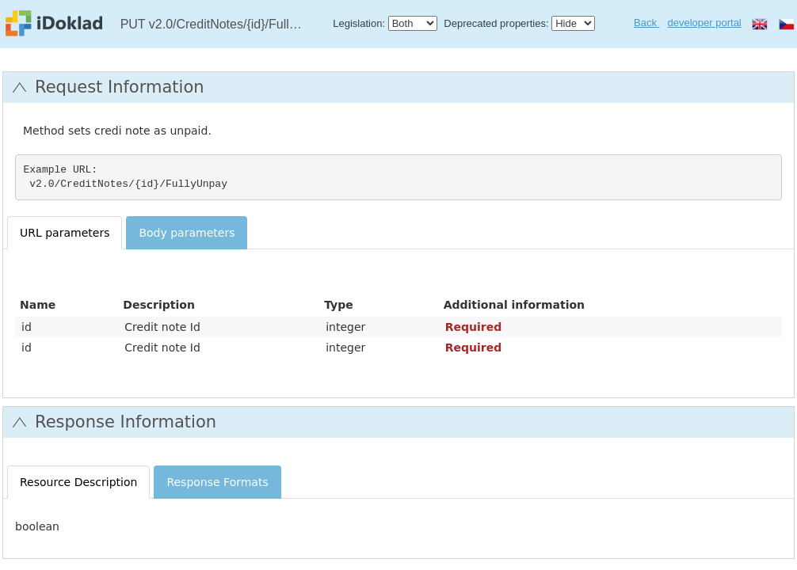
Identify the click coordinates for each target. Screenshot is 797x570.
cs (787, 24)
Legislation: (359, 23)
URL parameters (64, 232)
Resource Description (78, 482)
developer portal (705, 22)
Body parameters (187, 232)
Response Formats (217, 482)
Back (647, 22)
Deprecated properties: (496, 23)
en (760, 24)
